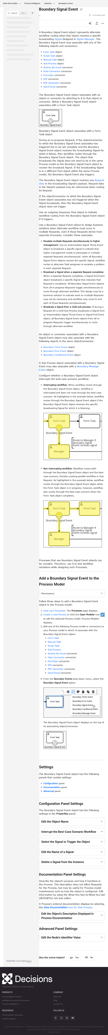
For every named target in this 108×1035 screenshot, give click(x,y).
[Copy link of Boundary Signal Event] (81, 9)
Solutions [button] (48, 3)
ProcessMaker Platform (12, 997)
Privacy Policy (54, 1032)
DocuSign (48, 75)
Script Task (49, 55)
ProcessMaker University (12, 1015)
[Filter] (32, 13)
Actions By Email (52, 67)
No (89, 957)
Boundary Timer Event (55, 347)
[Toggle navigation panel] (39, 15)
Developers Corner (65, 3)
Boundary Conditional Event (58, 354)
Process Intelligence (32, 3)
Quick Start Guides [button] (10, 3)
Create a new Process (54, 614)
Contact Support (9, 1019)
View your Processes (54, 610)
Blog (55, 1000)
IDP (45, 79)
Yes (74, 957)
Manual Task (50, 59)
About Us (57, 997)
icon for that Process (68, 907)
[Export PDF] (97, 23)
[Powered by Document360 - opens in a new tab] (19, 961)
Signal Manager (85, 39)
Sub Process (49, 63)
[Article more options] (102, 23)
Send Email (49, 86)
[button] (17, 13)
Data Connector (51, 71)
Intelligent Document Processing (15, 1000)
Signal (58, 39)
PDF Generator (51, 82)
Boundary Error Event (54, 351)
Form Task (49, 52)
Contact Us (58, 1004)
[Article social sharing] (90, 23)
